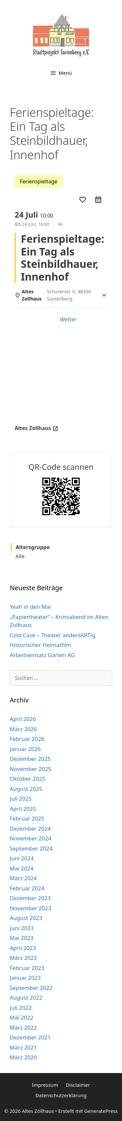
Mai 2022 (22, 1017)
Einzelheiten (34, 319)
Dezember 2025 (30, 758)
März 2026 (23, 729)
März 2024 (23, 878)
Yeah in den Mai (30, 606)
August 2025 (26, 788)
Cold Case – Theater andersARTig (52, 635)
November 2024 (30, 838)
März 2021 (23, 1047)
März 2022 (23, 1027)
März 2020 (23, 1057)
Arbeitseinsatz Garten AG (42, 655)
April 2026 (23, 719)
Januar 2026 (25, 749)
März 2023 (23, 957)
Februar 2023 (27, 968)
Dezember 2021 (30, 1037)
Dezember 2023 (30, 898)
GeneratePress (101, 1111)
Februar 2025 (27, 818)
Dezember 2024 (30, 828)
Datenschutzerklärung (61, 1095)
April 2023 (23, 948)
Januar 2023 (25, 977)
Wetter (68, 319)
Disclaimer (78, 1085)
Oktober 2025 (27, 778)
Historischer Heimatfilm (40, 645)
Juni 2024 (22, 858)
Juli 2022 (21, 1007)
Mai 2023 (22, 938)
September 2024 (31, 848)
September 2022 (31, 987)
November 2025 (30, 769)
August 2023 (26, 918)
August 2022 (26, 997)
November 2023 (30, 908)
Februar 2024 (27, 888)
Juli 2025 (21, 798)
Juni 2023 (22, 928)
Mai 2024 (22, 868)
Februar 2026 (27, 739)
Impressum (45, 1085)
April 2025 (23, 808)
